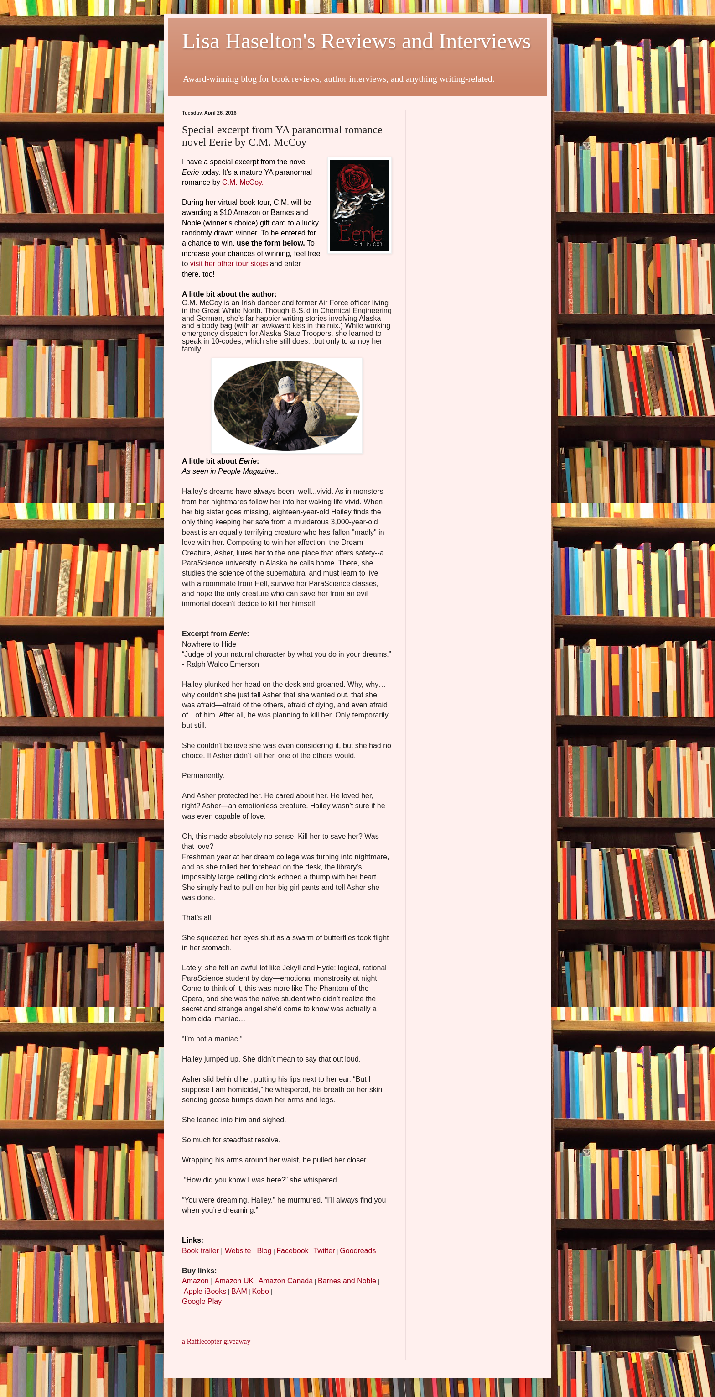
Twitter (324, 1251)
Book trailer (200, 1251)
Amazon (195, 1281)
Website (238, 1251)
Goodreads (358, 1251)
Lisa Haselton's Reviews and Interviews (356, 41)
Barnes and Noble (347, 1281)
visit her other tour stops (229, 263)
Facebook (292, 1251)
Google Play (202, 1301)
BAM (239, 1291)
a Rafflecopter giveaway (216, 1341)
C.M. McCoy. (243, 182)
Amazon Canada (286, 1281)
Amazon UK (234, 1281)
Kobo (260, 1291)
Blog (264, 1251)
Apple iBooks (205, 1291)
